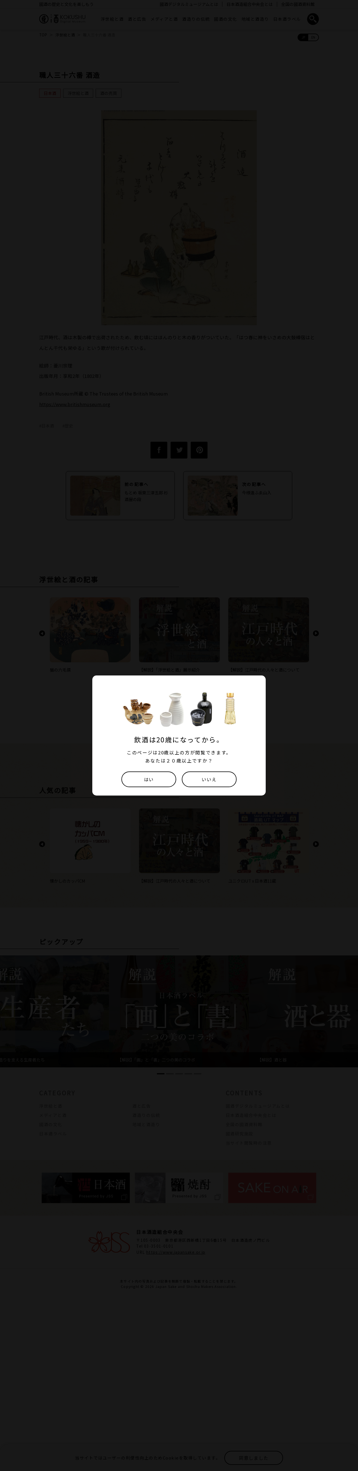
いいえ (209, 779)
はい (148, 779)
